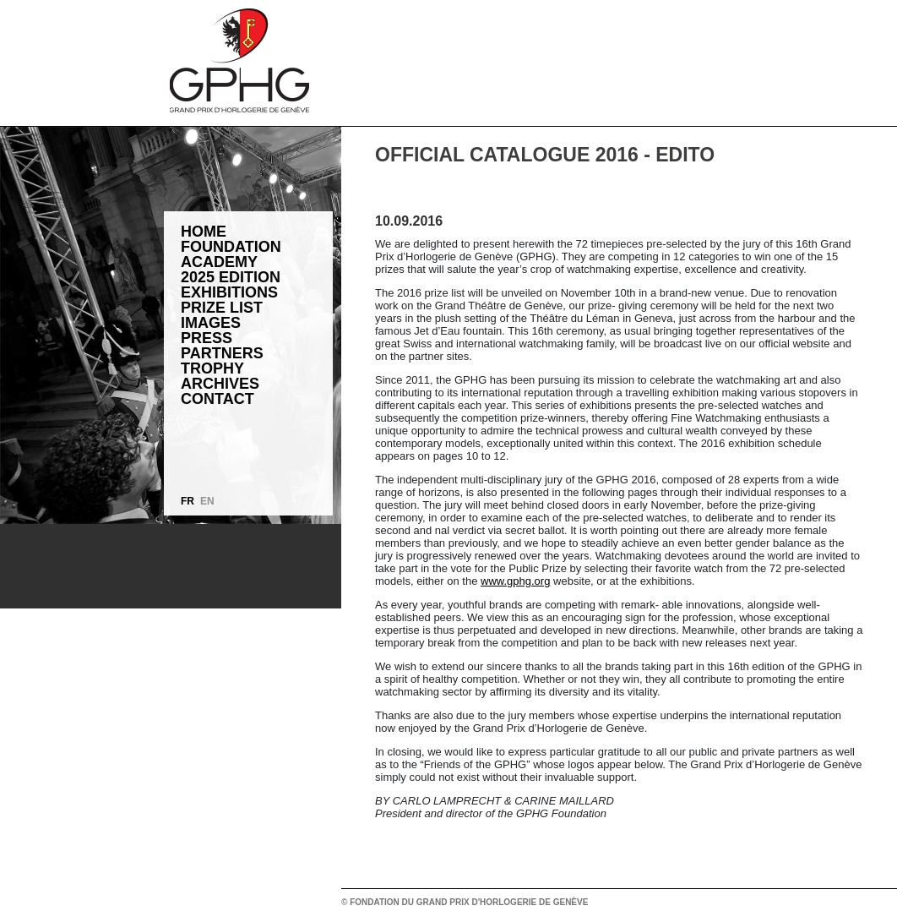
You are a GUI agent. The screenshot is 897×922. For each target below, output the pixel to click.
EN (207, 501)
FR (187, 501)
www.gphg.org (515, 581)
